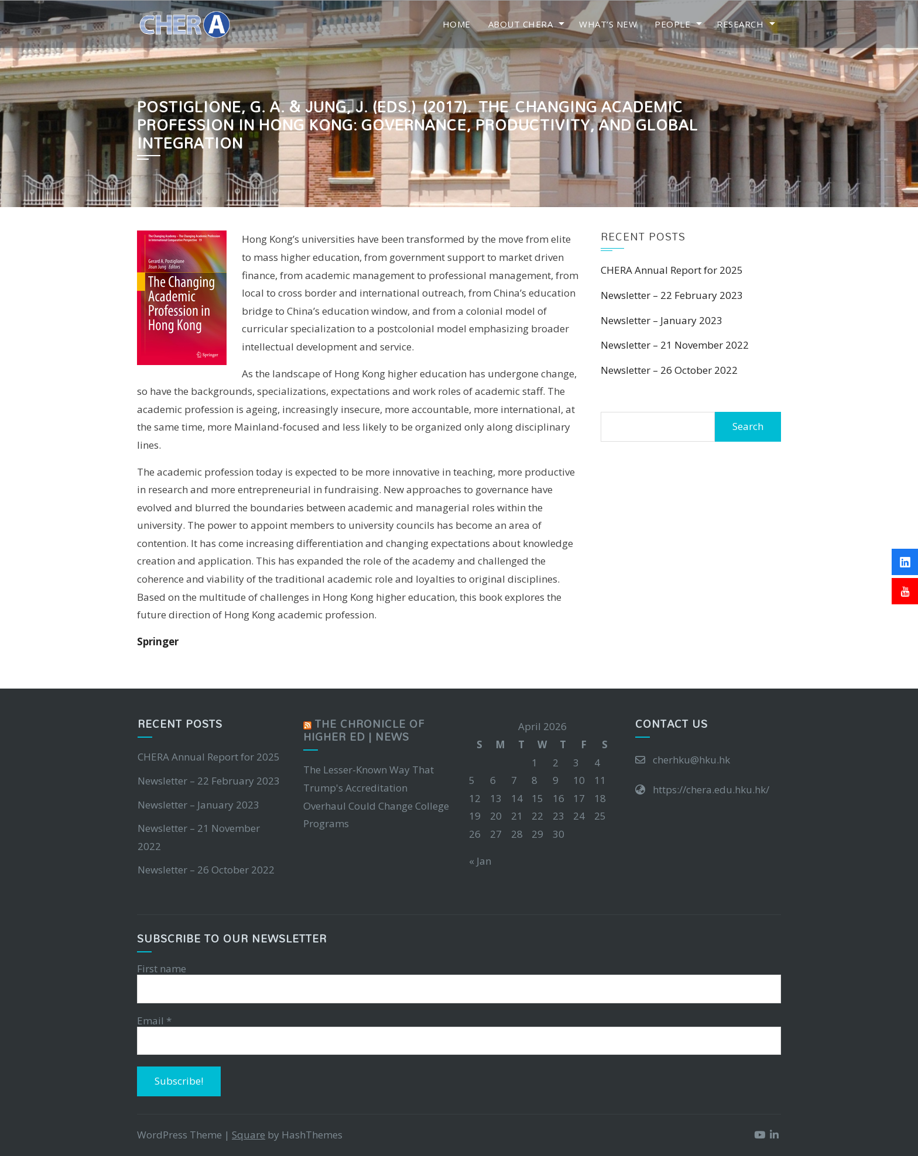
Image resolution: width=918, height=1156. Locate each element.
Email (154, 1021)
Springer (158, 641)
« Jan (480, 861)
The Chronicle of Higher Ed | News (363, 730)
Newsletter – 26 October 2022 (669, 370)
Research (740, 24)
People (672, 24)
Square (248, 1134)
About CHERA (520, 24)
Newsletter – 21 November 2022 (675, 345)
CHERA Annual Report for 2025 (672, 270)
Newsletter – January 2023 (661, 320)
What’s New (608, 24)
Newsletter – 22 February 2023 (672, 295)
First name (161, 969)
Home (457, 24)
